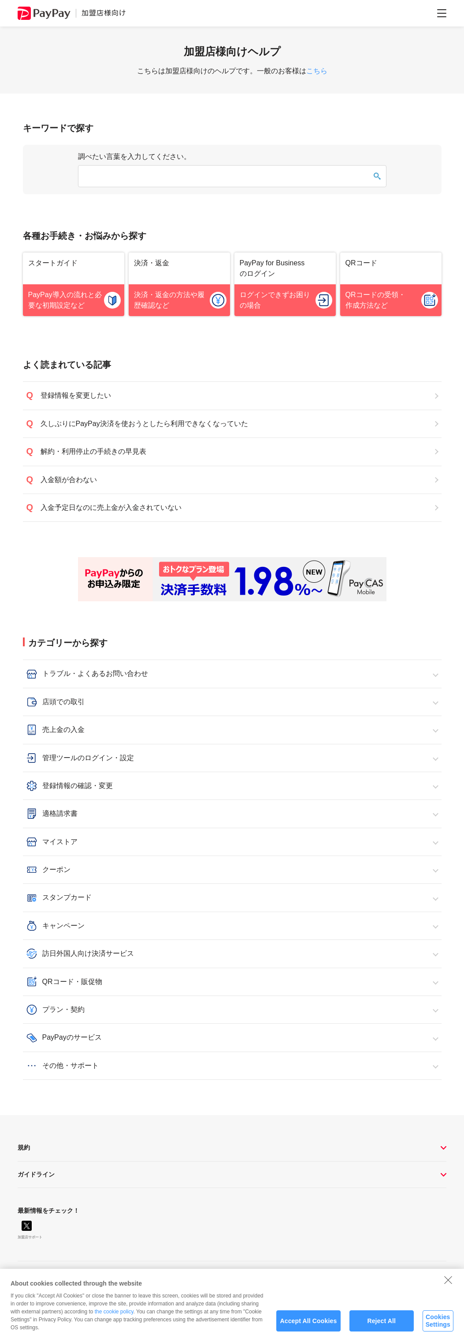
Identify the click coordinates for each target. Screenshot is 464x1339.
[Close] (448, 1284)
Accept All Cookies (308, 1325)
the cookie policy (114, 1316)
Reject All (381, 1325)
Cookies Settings (438, 1325)
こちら (316, 71)
